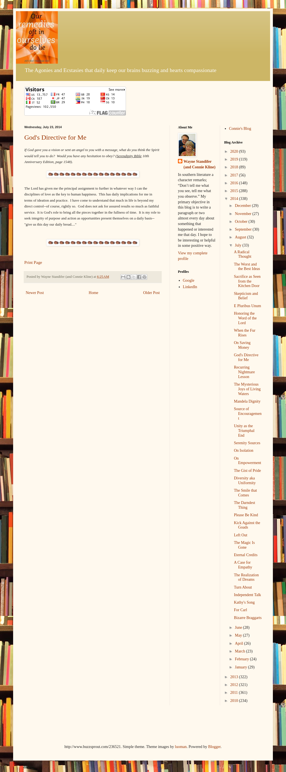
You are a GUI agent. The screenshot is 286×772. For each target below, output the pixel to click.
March (240, 651)
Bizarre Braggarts (247, 618)
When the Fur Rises (244, 332)
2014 (234, 199)
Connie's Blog (240, 128)
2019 (234, 159)
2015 (234, 191)
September (243, 229)
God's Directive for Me (55, 137)
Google (188, 280)
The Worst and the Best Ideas (247, 266)
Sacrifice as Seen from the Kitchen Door (247, 281)
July (238, 245)
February (242, 659)
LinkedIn (190, 287)
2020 (234, 151)
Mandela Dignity (247, 401)
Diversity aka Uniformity (245, 480)
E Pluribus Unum (247, 306)
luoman (181, 747)
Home (93, 293)
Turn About (243, 587)
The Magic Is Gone (244, 545)
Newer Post (35, 293)
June (239, 627)
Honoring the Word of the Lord (245, 318)
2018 (234, 167)
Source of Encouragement (247, 413)
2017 (234, 175)
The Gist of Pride (247, 471)
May (239, 635)
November (243, 214)
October (242, 221)
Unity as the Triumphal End (244, 431)
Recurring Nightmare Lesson (244, 372)
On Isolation (243, 450)
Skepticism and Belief (246, 295)
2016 (234, 183)
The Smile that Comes (245, 492)
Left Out (240, 535)
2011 (234, 692)
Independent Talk (247, 595)
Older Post (151, 293)
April (239, 643)
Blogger (214, 747)
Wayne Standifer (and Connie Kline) (199, 164)
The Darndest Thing (244, 505)
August (241, 237)
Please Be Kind (246, 515)
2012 (234, 685)
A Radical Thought (242, 254)
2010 (234, 701)
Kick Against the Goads (247, 525)
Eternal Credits (245, 555)
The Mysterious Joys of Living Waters (247, 389)
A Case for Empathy (243, 564)
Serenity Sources (247, 443)
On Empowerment (247, 460)
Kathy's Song (244, 602)
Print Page (33, 262)
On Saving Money (242, 345)
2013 (234, 677)
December (243, 206)
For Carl (240, 610)
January (241, 667)
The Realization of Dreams (246, 577)
